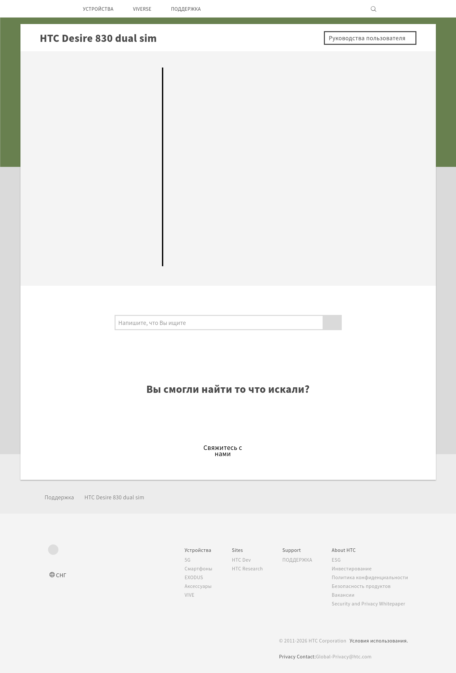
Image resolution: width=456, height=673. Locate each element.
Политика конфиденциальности (368, 577)
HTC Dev (232, 560)
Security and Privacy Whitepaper (368, 603)
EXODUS (182, 577)
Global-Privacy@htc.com (343, 656)
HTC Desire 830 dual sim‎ (123, 497)
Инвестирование (350, 568)
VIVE (178, 595)
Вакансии (341, 595)
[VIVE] (399, 8)
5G (175, 560)
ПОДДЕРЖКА (196, 9)
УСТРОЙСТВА (100, 9)
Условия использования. (378, 640)
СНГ (62, 575)
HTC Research (238, 568)
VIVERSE (149, 9)
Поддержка (62, 497)
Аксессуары (187, 586)
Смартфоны (186, 568)
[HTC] (56, 9)
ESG (334, 560)
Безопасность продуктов (360, 586)
